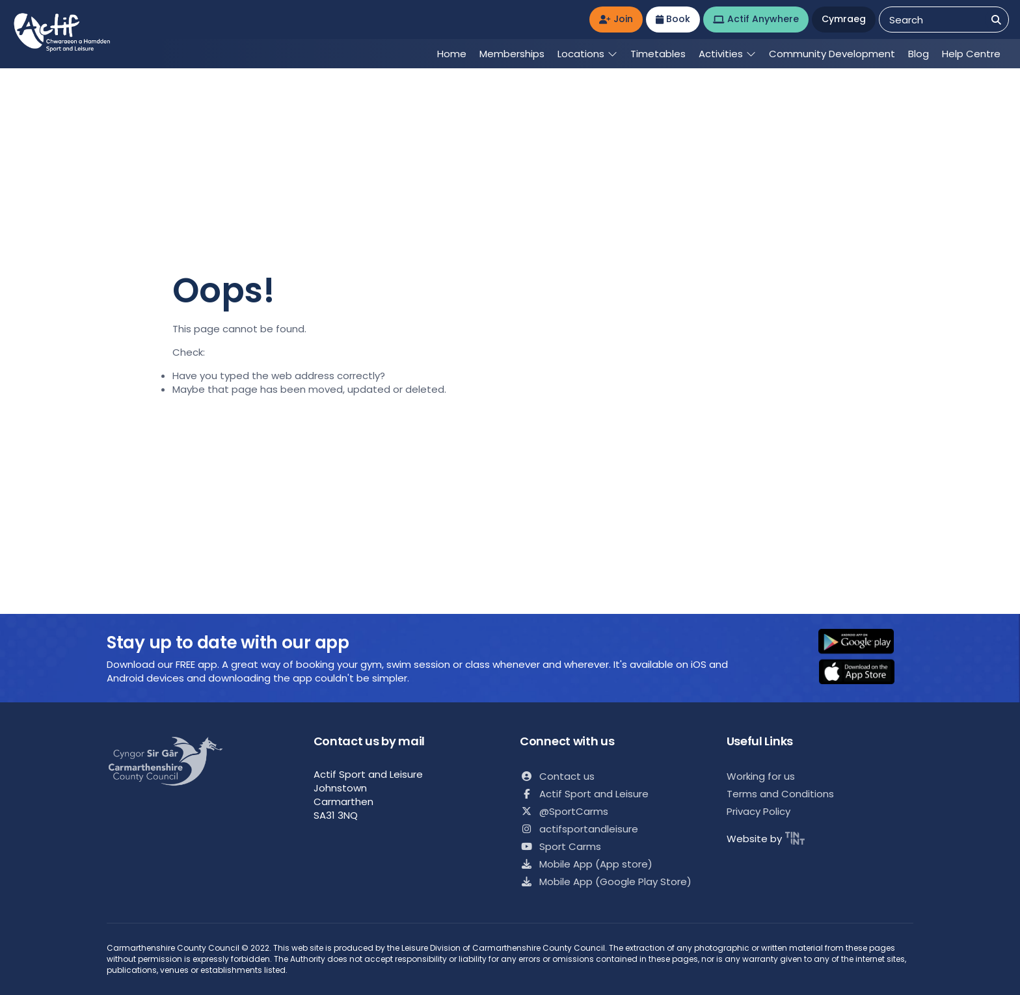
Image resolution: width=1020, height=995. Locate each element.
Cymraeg (844, 18)
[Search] (996, 19)
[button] (864, 642)
